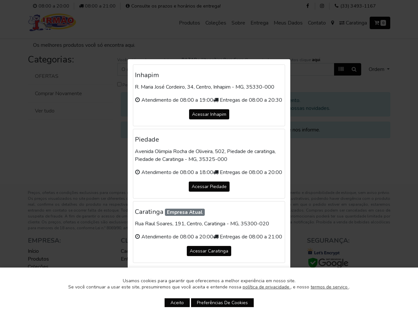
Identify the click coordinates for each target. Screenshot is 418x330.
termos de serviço (330, 287)
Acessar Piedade (209, 186)
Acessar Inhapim (209, 114)
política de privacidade (267, 287)
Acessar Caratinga (209, 251)
